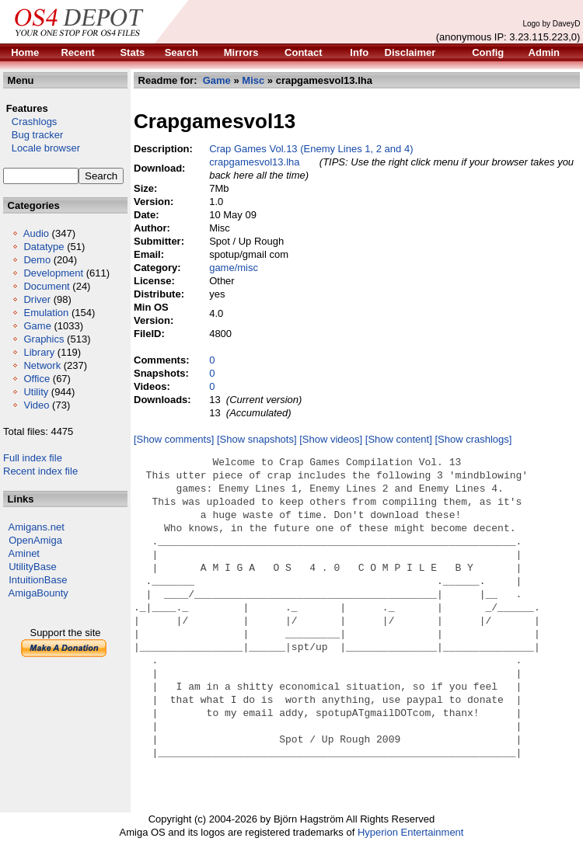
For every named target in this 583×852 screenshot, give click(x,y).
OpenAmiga (35, 540)
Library (38, 352)
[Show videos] (330, 439)
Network (42, 365)
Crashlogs (30, 121)
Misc (253, 80)
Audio (36, 233)
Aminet (24, 553)
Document (46, 286)
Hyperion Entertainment (411, 832)
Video (36, 405)
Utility (35, 392)
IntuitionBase (38, 580)
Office (36, 378)
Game (37, 326)
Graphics (43, 339)
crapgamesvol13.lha (254, 162)
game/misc (233, 267)
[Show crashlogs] (473, 439)
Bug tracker (33, 135)
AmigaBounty (38, 593)
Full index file (32, 458)
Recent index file (40, 471)
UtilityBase (32, 566)
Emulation (45, 312)
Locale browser (41, 148)
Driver (37, 299)
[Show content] (398, 439)
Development (53, 273)
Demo (37, 260)
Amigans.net (37, 527)
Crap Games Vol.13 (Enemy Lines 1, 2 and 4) (311, 149)
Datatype (43, 246)
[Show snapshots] (257, 439)
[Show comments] (174, 439)
